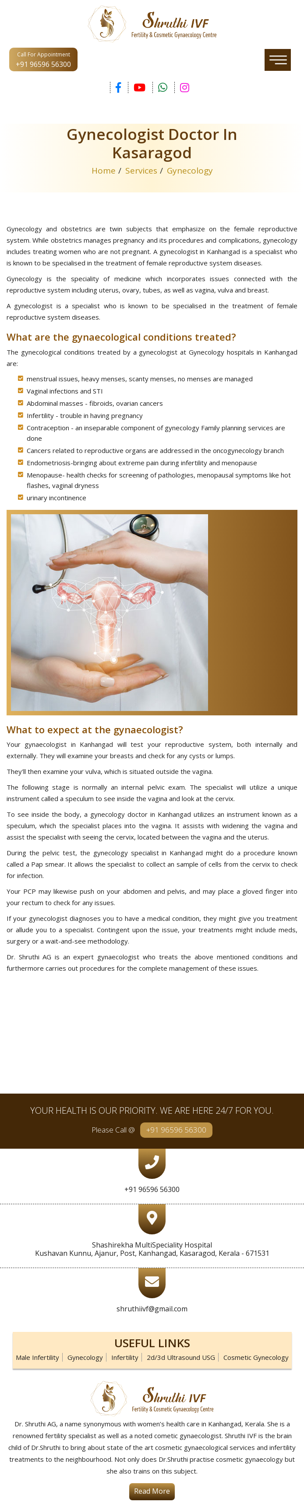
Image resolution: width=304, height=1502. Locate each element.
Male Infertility (37, 1357)
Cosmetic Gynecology (256, 1357)
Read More (152, 1491)
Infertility (124, 1357)
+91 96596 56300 (176, 1130)
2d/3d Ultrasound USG (181, 1357)
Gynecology (85, 1357)
